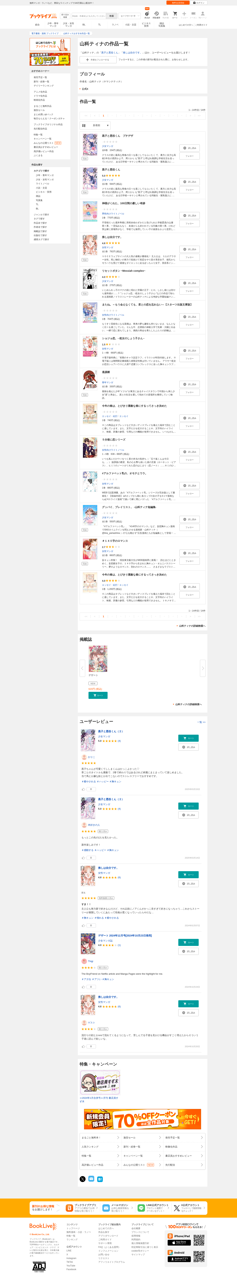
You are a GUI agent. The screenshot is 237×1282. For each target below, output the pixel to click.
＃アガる (86, 979)
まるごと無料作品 (42, 106)
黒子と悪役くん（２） (111, 731)
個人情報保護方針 (140, 1243)
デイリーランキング (44, 85)
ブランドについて (140, 1232)
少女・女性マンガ (68, 24)
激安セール (39, 110)
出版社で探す (40, 235)
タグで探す (39, 218)
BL (84, 24)
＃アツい (96, 979)
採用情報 (135, 1236)
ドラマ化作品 (40, 96)
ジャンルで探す (41, 214)
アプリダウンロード (108, 1236)
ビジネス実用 (146, 24)
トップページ (73, 1228)
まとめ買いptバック (43, 114)
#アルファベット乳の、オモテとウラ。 (125, 473)
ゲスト (91, 1022)
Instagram (71, 1258)
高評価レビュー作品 (44, 151)
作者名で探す (40, 227)
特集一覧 (38, 134)
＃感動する (87, 850)
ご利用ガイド (201, 25)
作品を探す (103, 1232)
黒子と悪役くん (109, 52)
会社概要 (135, 1228)
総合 (37, 24)
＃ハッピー (103, 781)
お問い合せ (103, 1254)
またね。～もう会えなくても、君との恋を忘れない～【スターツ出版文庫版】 (147, 304)
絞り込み (65, 16)
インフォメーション (108, 1251)
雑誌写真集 (161, 24)
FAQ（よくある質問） (109, 1247)
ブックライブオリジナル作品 (48, 124)
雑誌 (38, 196)
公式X (85, 89)
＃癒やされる (88, 781)
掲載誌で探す (40, 231)
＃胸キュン (115, 781)
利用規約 (135, 1239)
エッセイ (123, 416)
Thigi (90, 961)
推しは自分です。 (132, 52)
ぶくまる (38, 155)
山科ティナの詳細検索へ (192, 625)
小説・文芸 (130, 24)
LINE (68, 1250)
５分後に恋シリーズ (113, 439)
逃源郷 (106, 372)
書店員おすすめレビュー (46, 147)
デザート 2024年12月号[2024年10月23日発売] (125, 935)
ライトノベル (42, 183)
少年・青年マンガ (53, 24)
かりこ (91, 757)
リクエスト (103, 1258)
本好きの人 (94, 825)
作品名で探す (40, 223)
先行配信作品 (40, 128)
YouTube (70, 1265)
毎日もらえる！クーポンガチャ (49, 118)
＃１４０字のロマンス (115, 540)
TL (99, 24)
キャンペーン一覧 (42, 138)
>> (199, 115)
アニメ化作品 (40, 92)
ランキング (72, 1239)
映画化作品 (39, 100)
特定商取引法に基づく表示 (144, 1247)
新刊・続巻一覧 (41, 81)
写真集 (39, 200)
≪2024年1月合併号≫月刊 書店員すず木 (99, 1100)
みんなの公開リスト (47, 143)
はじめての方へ (186, 25)
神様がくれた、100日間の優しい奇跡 (123, 203)
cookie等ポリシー (140, 1251)
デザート (93, 675)
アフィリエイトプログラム (111, 1262)
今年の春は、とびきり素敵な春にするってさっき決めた (134, 405)
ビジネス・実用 (43, 192)
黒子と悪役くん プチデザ (117, 135)
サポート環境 (105, 1243)
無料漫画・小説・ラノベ (78, 1232)
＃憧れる (99, 917)
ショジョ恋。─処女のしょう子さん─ (123, 338)
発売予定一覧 (40, 77)
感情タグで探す (41, 239)
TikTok (69, 1262)
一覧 (201, 722)
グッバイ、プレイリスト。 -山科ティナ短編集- (129, 507)
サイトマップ (138, 1254)
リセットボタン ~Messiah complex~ (123, 270)
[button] (98, 695)
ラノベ (115, 24)
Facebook (71, 1269)
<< (86, 115)
